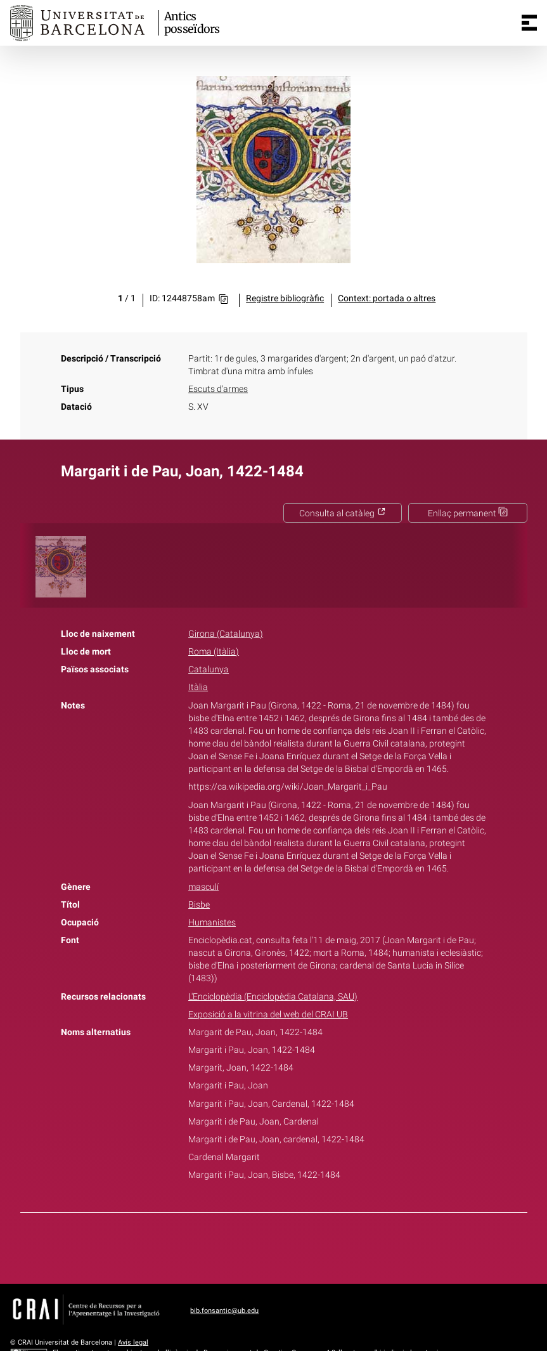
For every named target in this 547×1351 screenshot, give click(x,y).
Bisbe (199, 904)
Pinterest (295, 1245)
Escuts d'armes (218, 389)
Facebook (237, 1245)
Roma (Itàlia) (213, 651)
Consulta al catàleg (342, 513)
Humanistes (212, 922)
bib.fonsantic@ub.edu (224, 1311)
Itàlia (198, 687)
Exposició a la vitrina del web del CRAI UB (268, 1014)
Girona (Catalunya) (225, 634)
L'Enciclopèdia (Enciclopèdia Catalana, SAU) (272, 996)
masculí (203, 887)
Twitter (266, 1245)
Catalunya (208, 669)
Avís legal (133, 1342)
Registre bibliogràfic (285, 298)
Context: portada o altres (386, 298)
